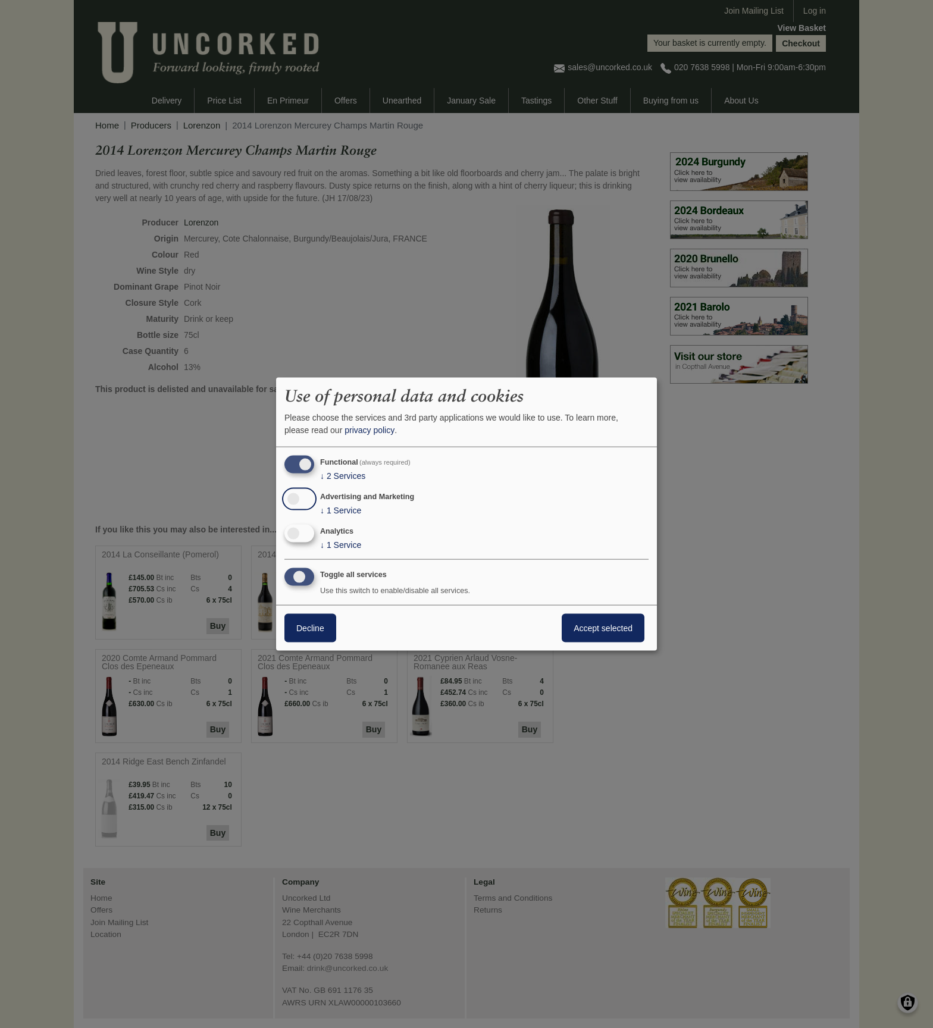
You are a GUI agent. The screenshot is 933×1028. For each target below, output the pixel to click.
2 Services (342, 476)
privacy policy (370, 430)
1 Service (340, 510)
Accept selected (603, 627)
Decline (310, 627)
